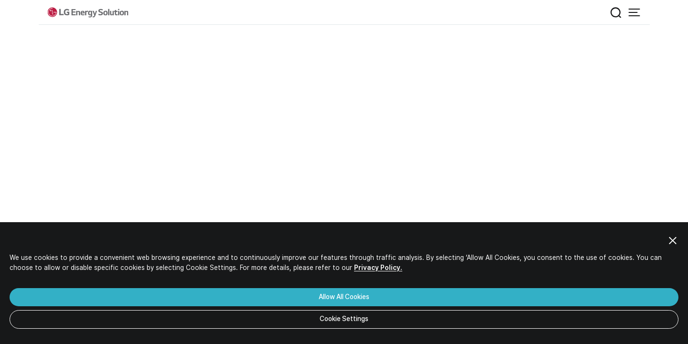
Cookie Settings (344, 318)
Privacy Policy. (378, 267)
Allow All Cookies (344, 297)
